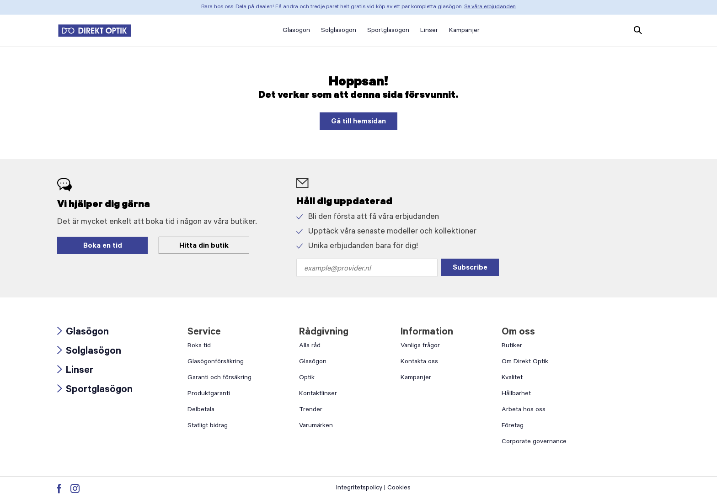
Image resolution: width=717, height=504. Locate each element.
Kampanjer (416, 378)
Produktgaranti (208, 394)
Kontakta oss (419, 362)
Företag (513, 426)
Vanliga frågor (420, 346)
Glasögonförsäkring (215, 362)
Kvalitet (512, 378)
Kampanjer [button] (464, 31)
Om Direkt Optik (525, 362)
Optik (307, 378)
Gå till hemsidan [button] (358, 122)
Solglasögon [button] (338, 31)
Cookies (399, 488)
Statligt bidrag (207, 426)
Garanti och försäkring (219, 378)
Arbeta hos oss (524, 410)
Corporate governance (534, 442)
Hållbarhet (516, 394)
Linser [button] (429, 31)
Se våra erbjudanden (490, 7)
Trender (310, 410)
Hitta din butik (204, 246)
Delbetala (200, 410)
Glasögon (83, 333)
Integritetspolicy (359, 488)
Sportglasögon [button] (388, 31)
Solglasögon (89, 352)
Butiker (512, 346)
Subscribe (470, 268)
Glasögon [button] (296, 31)
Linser (75, 371)
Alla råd (310, 346)
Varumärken (316, 426)
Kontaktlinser (318, 394)
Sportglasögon (95, 390)
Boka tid (199, 346)
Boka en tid (102, 246)
